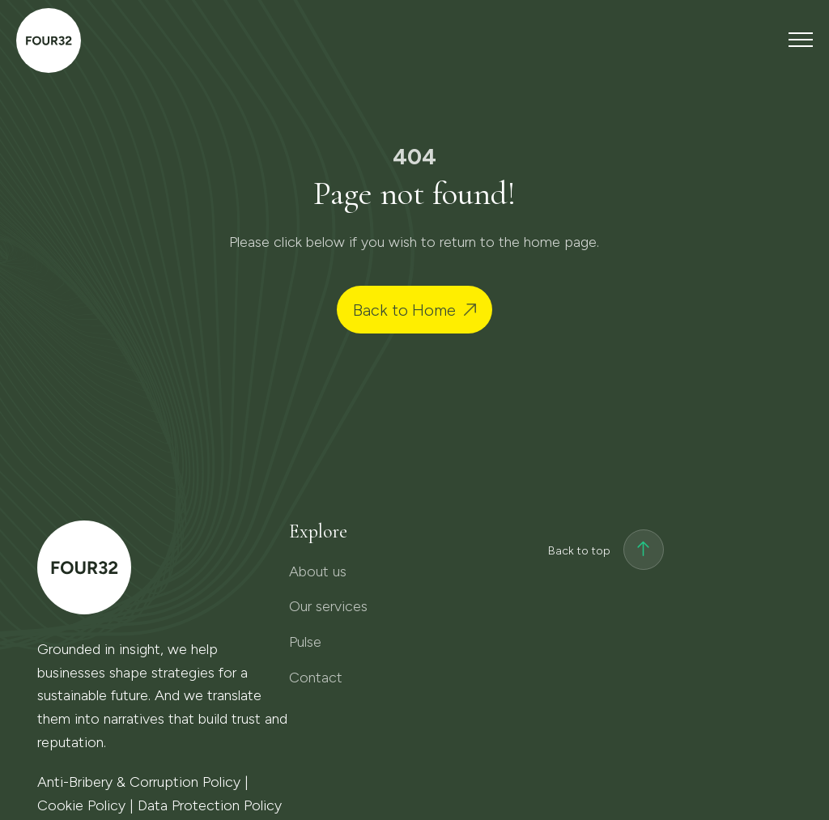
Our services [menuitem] (328, 606)
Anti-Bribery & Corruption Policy (138, 782)
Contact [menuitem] (315, 677)
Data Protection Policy (210, 805)
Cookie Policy (81, 805)
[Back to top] (644, 552)
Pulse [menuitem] (305, 642)
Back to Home (404, 310)
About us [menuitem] (317, 571)
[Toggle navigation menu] (801, 39)
